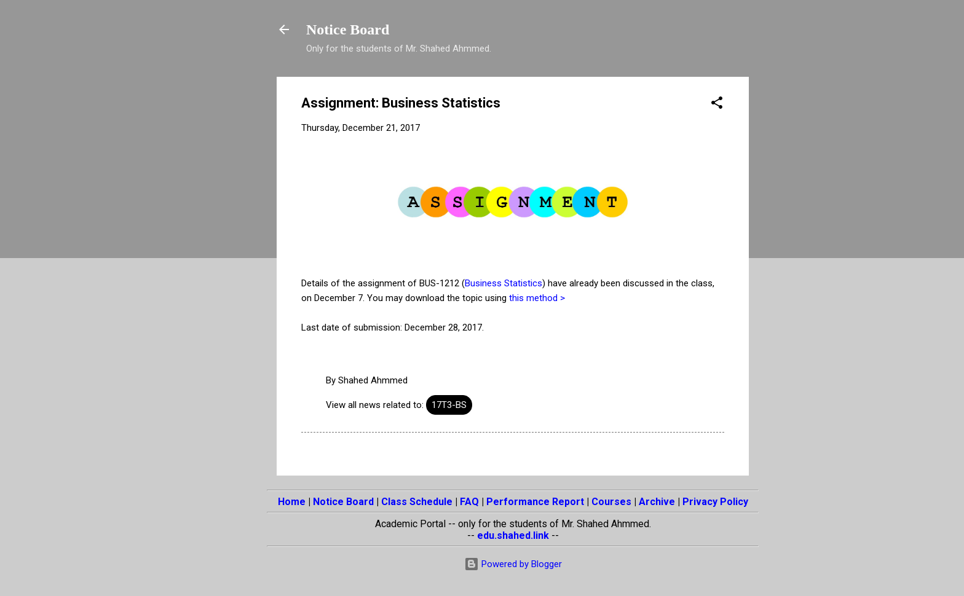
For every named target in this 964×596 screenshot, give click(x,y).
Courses (611, 502)
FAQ (469, 502)
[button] (716, 104)
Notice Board (347, 29)
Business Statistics (503, 283)
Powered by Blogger (513, 564)
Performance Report (535, 502)
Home (292, 502)
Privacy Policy (715, 502)
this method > (537, 298)
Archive (657, 502)
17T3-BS (449, 404)
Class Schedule (416, 502)
